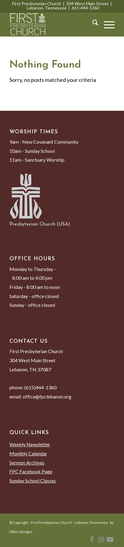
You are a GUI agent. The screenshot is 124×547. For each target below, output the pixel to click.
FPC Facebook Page (30, 471)
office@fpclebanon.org (47, 396)
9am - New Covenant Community (43, 142)
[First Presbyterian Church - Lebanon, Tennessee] (51, 24)
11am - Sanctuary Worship (36, 160)
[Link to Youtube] (110, 539)
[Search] (92, 24)
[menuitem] (92, 24)
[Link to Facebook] (91, 539)
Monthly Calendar (28, 453)
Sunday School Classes (32, 480)
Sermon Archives (26, 462)
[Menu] (106, 24)
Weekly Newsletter (29, 444)
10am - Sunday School (32, 151)
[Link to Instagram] (100, 539)
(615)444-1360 (40, 387)
